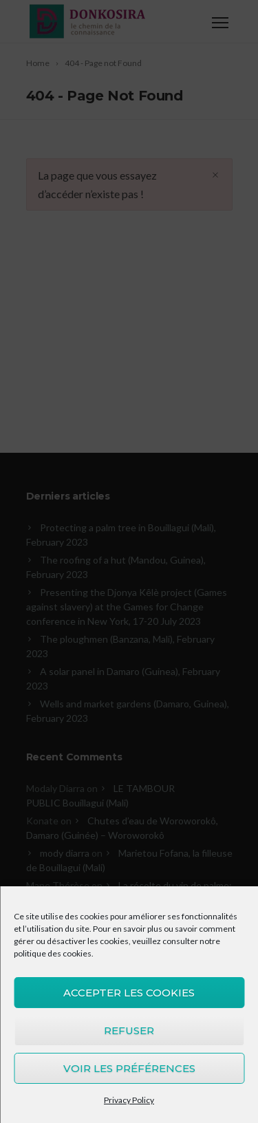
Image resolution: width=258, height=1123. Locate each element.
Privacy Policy (129, 1100)
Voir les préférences (129, 1068)
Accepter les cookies (129, 992)
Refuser (129, 1030)
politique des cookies (53, 953)
